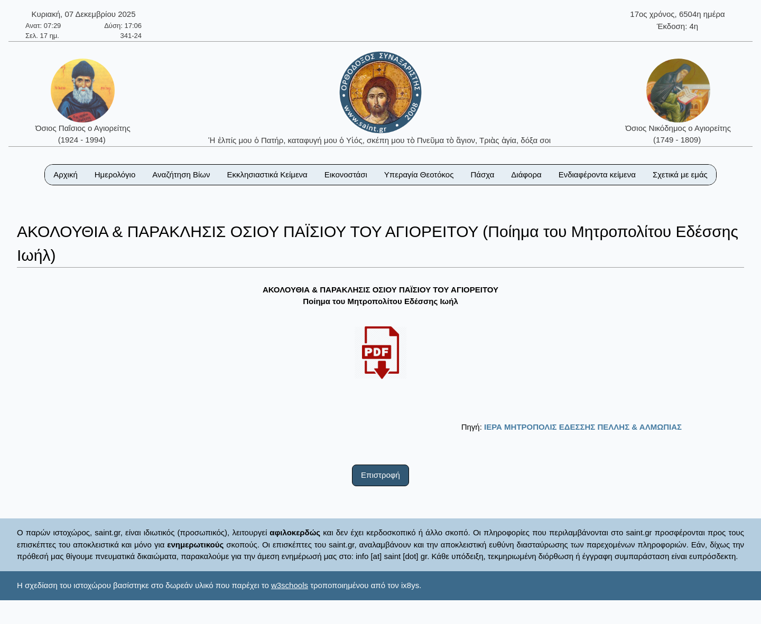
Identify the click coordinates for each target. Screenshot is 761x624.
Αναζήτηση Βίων (181, 174)
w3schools (289, 585)
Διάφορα (526, 174)
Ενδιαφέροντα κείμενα (597, 174)
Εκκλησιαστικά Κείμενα (267, 174)
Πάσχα (482, 174)
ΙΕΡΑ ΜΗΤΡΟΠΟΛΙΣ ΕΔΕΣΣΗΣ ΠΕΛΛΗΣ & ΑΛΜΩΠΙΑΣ (583, 426)
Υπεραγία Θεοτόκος (419, 174)
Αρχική (65, 174)
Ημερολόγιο (115, 174)
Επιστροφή (380, 474)
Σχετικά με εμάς (680, 174)
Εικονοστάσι (345, 174)
